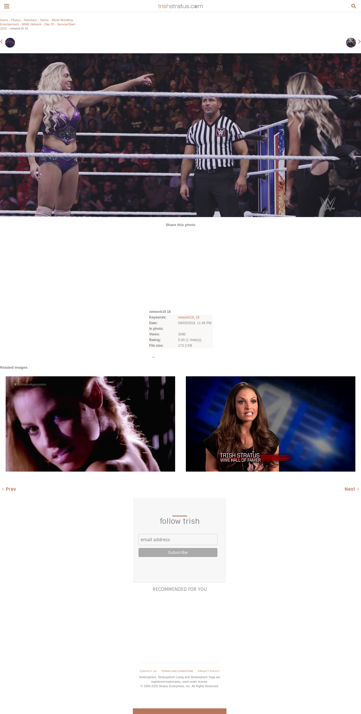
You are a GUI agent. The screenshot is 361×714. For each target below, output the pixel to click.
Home (4, 20)
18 (197, 317)
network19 (186, 317)
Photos (16, 20)
